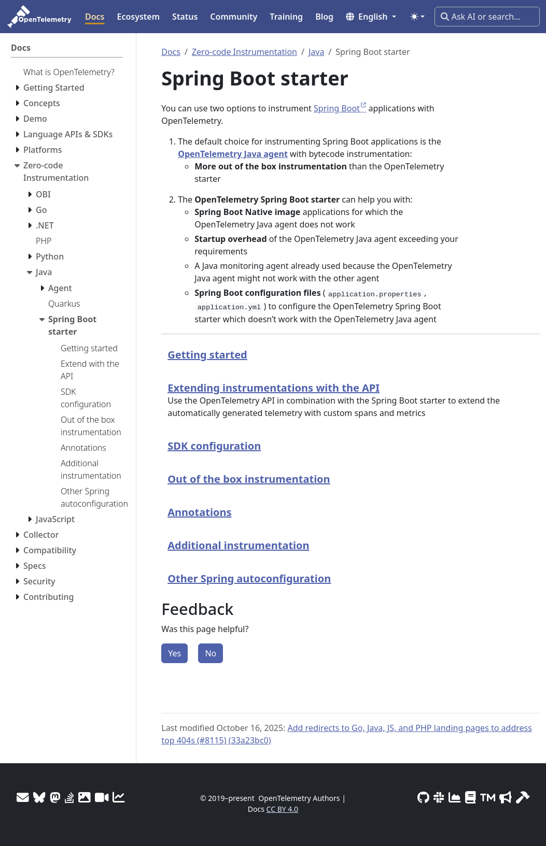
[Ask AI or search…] (487, 16)
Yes (174, 653)
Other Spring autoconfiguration (249, 578)
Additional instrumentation (238, 545)
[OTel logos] (84, 797)
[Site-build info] (522, 797)
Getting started (207, 355)
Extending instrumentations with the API (273, 388)
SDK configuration (214, 446)
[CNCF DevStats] (455, 797)
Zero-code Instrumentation (244, 52)
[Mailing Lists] (23, 797)
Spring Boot (337, 108)
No (210, 653)
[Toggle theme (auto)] (417, 16)
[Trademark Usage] (487, 797)
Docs (170, 52)
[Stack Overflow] (69, 797)
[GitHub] (423, 797)
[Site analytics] (119, 797)
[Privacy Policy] (470, 797)
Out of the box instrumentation (248, 479)
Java (316, 52)
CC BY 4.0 (283, 809)
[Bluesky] (39, 797)
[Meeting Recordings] (101, 797)
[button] (371, 16)
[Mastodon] (55, 797)
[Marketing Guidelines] (505, 797)
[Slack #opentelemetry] (438, 797)
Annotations (199, 512)
